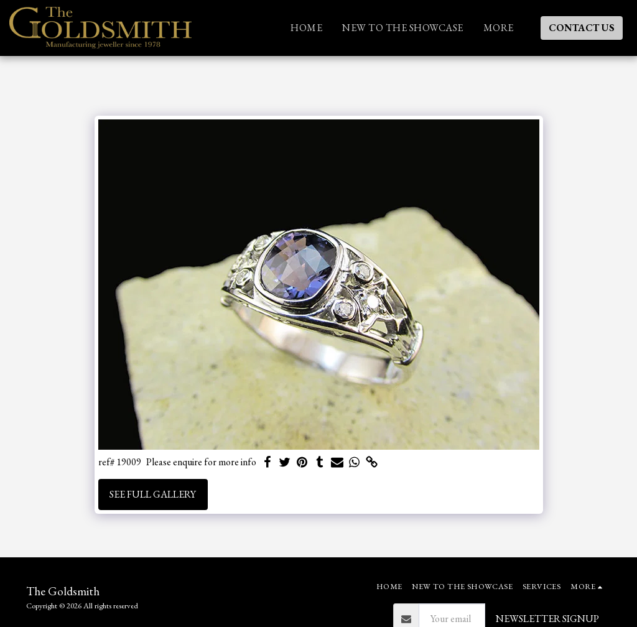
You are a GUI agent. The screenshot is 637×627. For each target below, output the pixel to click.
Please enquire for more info (201, 462)
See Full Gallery (152, 494)
